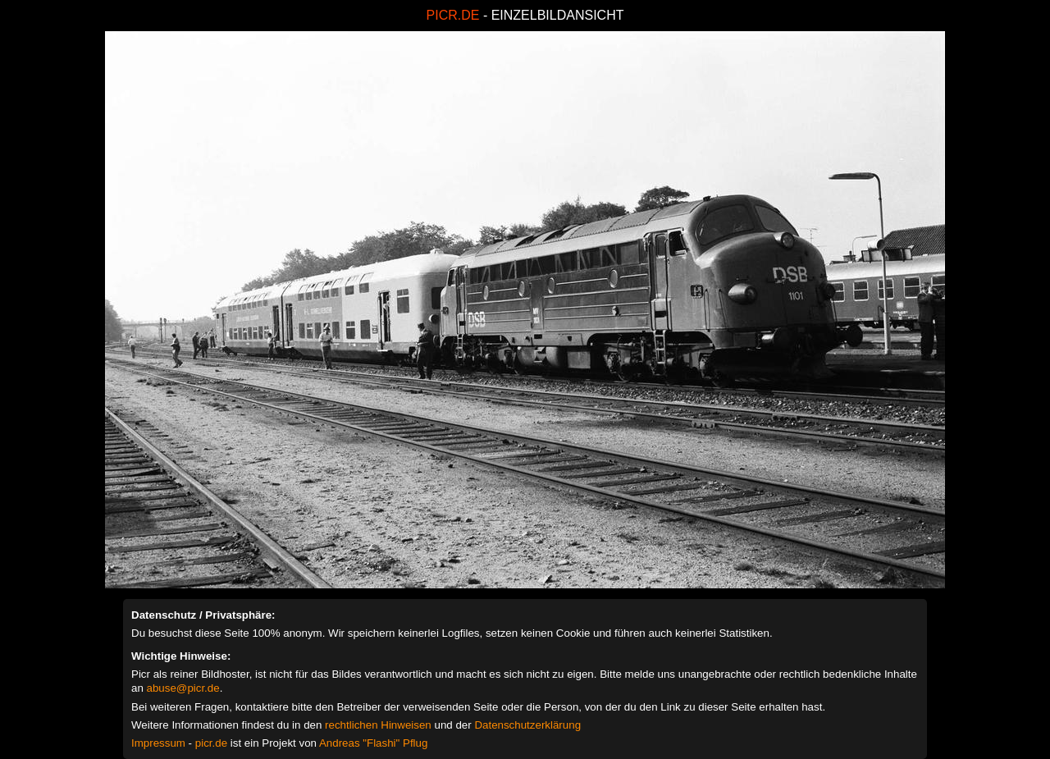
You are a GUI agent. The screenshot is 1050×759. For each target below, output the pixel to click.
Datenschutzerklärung (527, 725)
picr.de (211, 743)
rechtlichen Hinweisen (378, 725)
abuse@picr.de (183, 688)
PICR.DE (453, 15)
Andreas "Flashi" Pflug (373, 743)
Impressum (158, 743)
